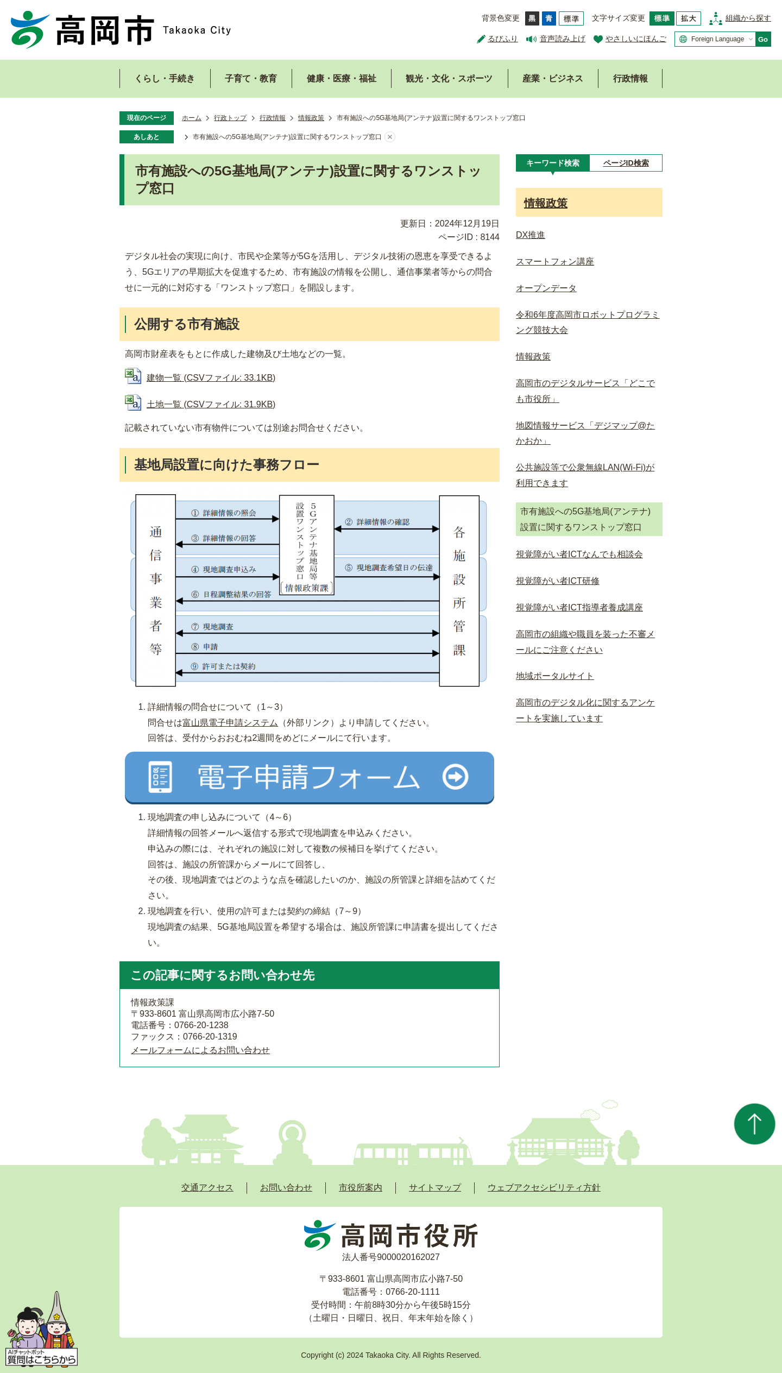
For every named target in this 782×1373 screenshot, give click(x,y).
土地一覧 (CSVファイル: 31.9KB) (211, 404)
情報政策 (311, 118)
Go (763, 39)
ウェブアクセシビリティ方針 (544, 1187)
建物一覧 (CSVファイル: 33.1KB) (211, 377)
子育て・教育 (251, 78)
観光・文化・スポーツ (449, 78)
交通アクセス (207, 1187)
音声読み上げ (562, 38)
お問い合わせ (286, 1187)
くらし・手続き (164, 78)
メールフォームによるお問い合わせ (200, 1050)
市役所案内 (360, 1187)
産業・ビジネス (552, 78)
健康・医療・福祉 (341, 78)
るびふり (503, 38)
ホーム (191, 118)
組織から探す (748, 18)
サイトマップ (435, 1187)
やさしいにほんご (636, 38)
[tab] (552, 163)
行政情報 (630, 78)
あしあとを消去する (390, 137)
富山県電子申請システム (230, 722)
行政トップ (230, 118)
